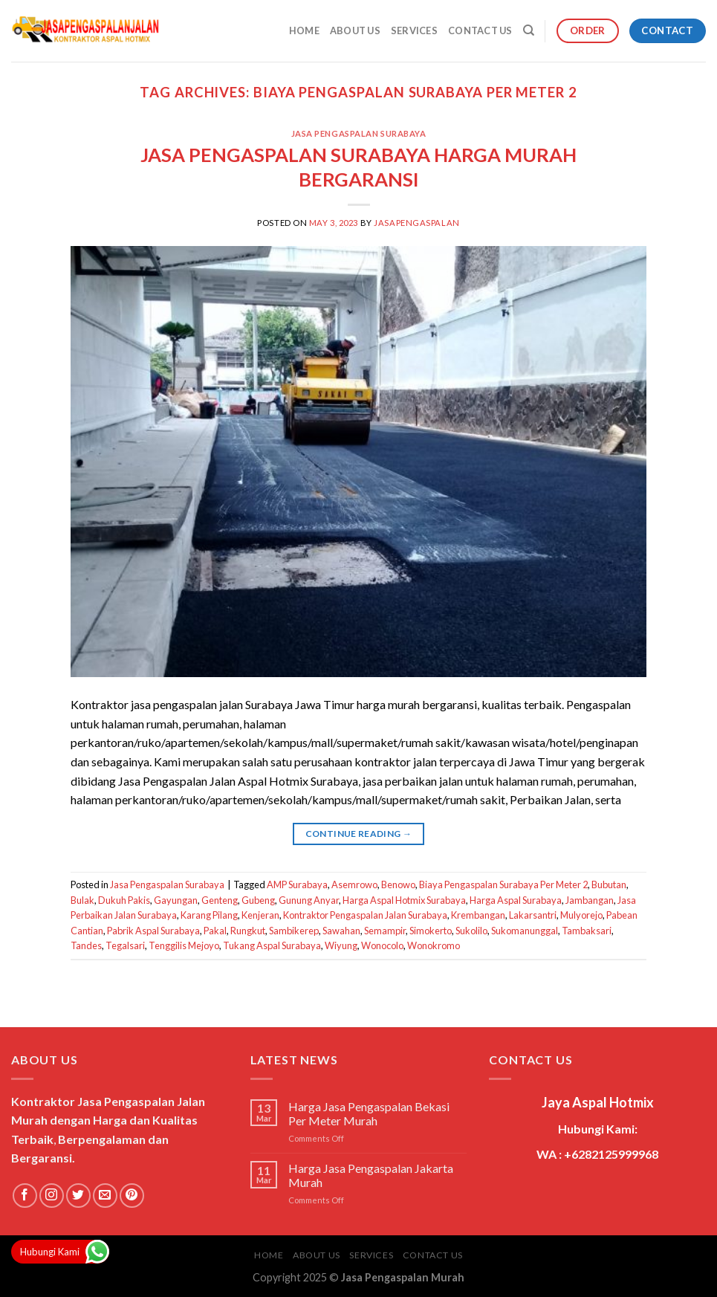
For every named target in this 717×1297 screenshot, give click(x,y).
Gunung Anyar (309, 900)
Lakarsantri (533, 915)
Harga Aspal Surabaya (516, 900)
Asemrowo (354, 884)
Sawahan (341, 931)
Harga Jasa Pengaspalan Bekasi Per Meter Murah (369, 1113)
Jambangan (589, 900)
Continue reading (358, 834)
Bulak (82, 900)
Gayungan (176, 900)
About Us (355, 30)
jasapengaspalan (416, 222)
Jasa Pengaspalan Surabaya (358, 133)
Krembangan (478, 915)
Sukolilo (471, 931)
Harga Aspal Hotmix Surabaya (404, 900)
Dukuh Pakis (124, 900)
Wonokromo (433, 945)
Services (414, 30)
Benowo (398, 884)
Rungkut (247, 931)
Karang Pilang (209, 915)
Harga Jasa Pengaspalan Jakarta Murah (370, 1175)
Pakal (215, 931)
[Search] (528, 30)
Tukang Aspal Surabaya (272, 945)
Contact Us (480, 30)
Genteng (219, 900)
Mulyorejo (581, 915)
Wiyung (341, 945)
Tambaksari (586, 931)
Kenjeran (260, 915)
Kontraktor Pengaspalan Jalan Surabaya (365, 915)
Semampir (385, 931)
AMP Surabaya (297, 884)
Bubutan (608, 884)
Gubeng (258, 900)
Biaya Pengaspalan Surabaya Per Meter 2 (503, 884)
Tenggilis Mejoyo (184, 945)
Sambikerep (294, 931)
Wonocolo (382, 945)
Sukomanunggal (524, 931)
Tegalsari (125, 945)
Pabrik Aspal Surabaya (153, 931)
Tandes (86, 945)
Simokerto (430, 931)
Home (304, 30)
